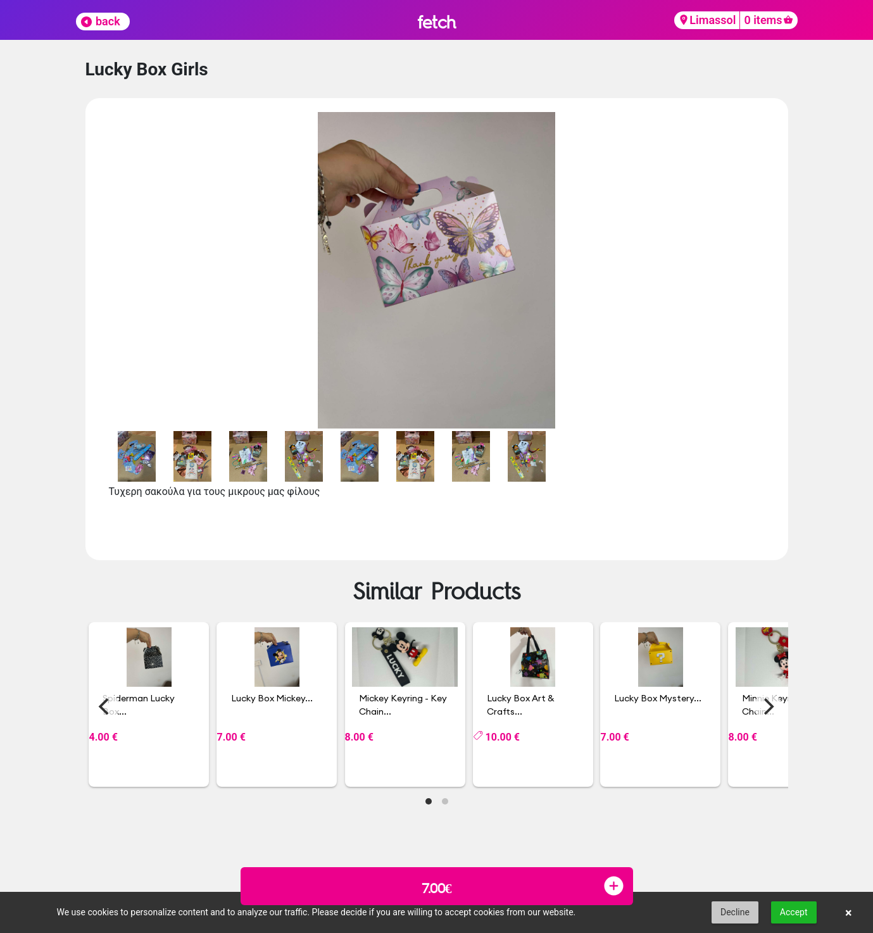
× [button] (848, 912)
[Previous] (106, 706)
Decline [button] (735, 912)
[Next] (768, 706)
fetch (436, 22)
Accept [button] (794, 912)
